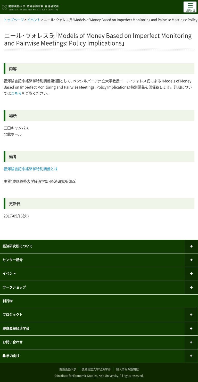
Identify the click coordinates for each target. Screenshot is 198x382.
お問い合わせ (13, 341)
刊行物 (8, 300)
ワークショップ (14, 286)
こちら (16, 93)
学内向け (11, 355)
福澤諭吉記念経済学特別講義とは (31, 168)
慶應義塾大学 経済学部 (96, 369)
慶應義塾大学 (67, 369)
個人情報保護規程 (127, 369)
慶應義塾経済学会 (16, 328)
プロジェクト (13, 314)
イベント (9, 273)
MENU (190, 7)
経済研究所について (18, 245)
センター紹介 (13, 259)
